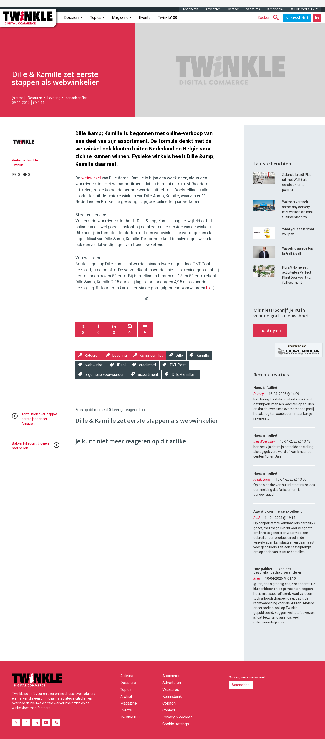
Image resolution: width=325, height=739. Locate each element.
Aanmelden (240, 685)
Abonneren (190, 9)
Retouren (35, 98)
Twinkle (18, 165)
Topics (97, 17)
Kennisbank (275, 9)
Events (144, 17)
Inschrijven (270, 330)
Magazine (122, 17)
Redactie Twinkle (25, 160)
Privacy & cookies (177, 717)
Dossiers (73, 17)
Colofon (169, 703)
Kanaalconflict (76, 98)
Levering (53, 98)
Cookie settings (175, 724)
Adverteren (212, 9)
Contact (233, 9)
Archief (126, 696)
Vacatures (253, 9)
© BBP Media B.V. (304, 9)
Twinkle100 (167, 17)
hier (209, 287)
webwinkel (91, 178)
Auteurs (126, 675)
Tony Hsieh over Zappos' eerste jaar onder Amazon (40, 419)
